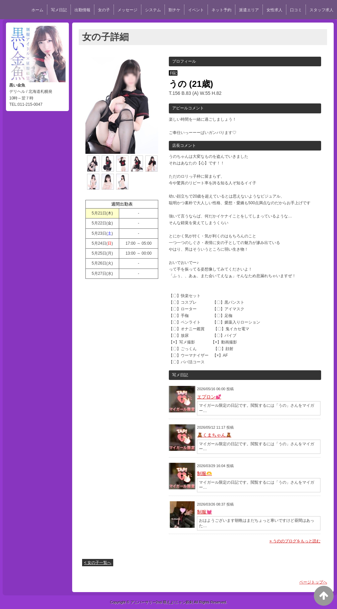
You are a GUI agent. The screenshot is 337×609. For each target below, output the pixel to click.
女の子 (104, 10)
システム (153, 10)
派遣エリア (249, 10)
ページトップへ (313, 582)
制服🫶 (204, 473)
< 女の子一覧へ (97, 562)
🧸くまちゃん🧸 (214, 435)
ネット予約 (221, 10)
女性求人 (274, 10)
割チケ (174, 10)
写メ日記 (59, 10)
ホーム (37, 10)
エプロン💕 (209, 396)
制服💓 (204, 512)
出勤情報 (82, 10)
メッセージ (127, 10)
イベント (196, 10)
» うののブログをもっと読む (294, 541)
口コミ (296, 10)
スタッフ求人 (321, 10)
